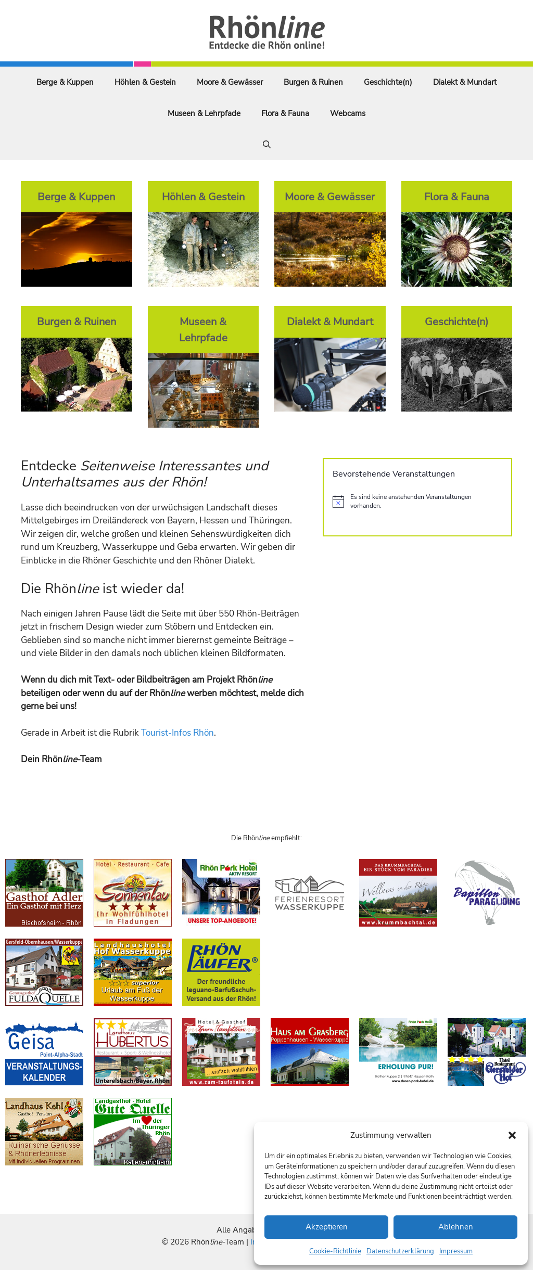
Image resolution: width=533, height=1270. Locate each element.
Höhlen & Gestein (145, 82)
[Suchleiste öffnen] (266, 144)
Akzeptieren (327, 1227)
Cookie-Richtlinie (335, 1251)
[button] (512, 1135)
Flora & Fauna (285, 113)
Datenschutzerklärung (400, 1251)
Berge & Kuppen (65, 82)
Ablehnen (455, 1227)
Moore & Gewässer (230, 82)
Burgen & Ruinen (313, 82)
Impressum (456, 1251)
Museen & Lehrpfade (204, 113)
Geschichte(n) (388, 82)
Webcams (347, 113)
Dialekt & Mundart (465, 82)
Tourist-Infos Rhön (177, 733)
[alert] (417, 501)
